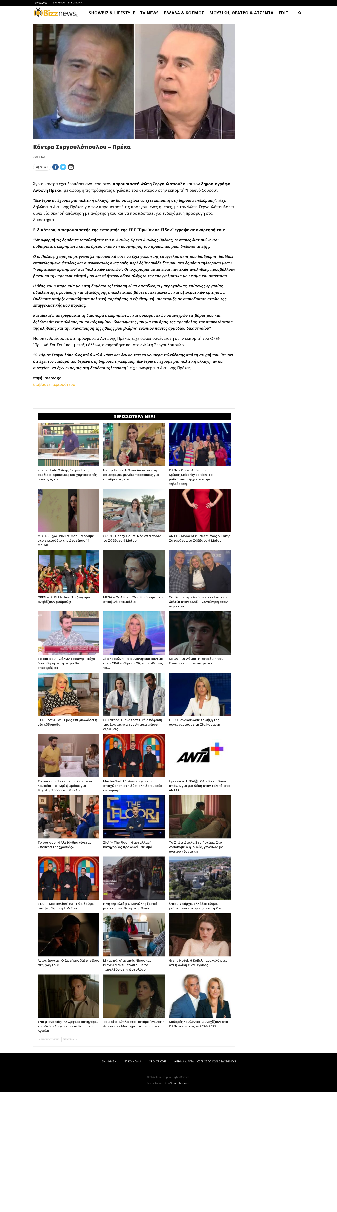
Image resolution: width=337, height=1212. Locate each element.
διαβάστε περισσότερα (54, 444)
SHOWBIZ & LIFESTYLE (112, 13)
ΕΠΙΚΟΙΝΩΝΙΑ (75, 2)
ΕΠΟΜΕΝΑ (70, 1159)
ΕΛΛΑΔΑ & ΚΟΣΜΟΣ (184, 13)
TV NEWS (149, 13)
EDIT (283, 13)
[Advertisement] (134, 204)
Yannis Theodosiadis (180, 1203)
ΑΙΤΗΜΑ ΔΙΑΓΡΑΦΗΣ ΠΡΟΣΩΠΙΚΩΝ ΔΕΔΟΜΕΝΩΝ (205, 1182)
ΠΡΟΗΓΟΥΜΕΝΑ (49, 1159)
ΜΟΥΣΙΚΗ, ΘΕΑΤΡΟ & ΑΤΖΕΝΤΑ (241, 13)
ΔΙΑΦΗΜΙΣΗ (58, 2)
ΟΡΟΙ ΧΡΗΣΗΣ (157, 1182)
